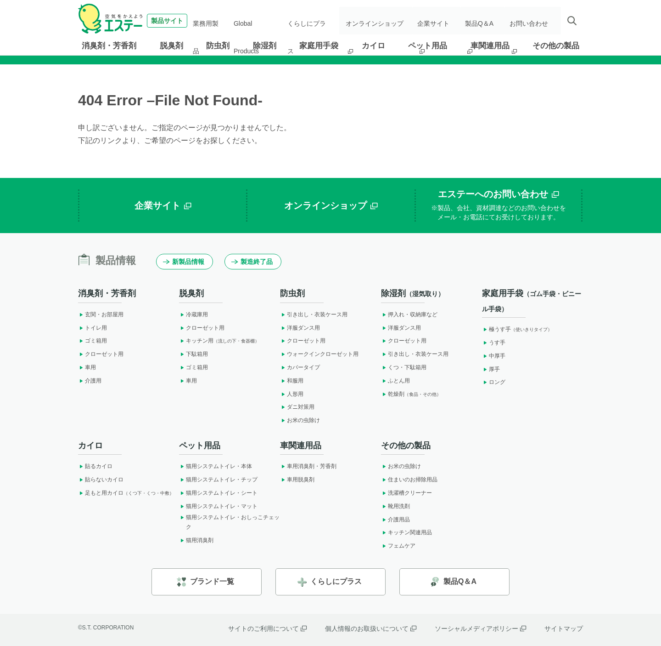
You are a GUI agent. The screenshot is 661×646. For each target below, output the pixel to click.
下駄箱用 (193, 354)
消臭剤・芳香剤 (109, 45)
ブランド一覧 (205, 582)
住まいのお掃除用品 (409, 479)
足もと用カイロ (126, 493)
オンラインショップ (381, 20)
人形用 (291, 394)
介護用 (89, 380)
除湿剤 (264, 45)
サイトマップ (563, 628)
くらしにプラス (313, 20)
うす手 (493, 342)
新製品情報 (183, 261)
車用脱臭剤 (297, 479)
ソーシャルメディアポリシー (480, 628)
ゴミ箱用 (92, 340)
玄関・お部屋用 (100, 314)
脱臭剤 (171, 45)
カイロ (373, 45)
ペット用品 (427, 45)
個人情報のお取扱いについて (370, 628)
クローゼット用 (100, 354)
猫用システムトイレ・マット (218, 506)
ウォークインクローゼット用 (319, 354)
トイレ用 (92, 328)
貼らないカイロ (100, 479)
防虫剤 (218, 45)
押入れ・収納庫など (409, 314)
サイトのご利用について (267, 628)
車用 (87, 367)
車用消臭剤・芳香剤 (308, 466)
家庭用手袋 (318, 45)
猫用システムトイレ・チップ (218, 479)
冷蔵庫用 (193, 314)
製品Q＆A (484, 20)
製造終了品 (252, 261)
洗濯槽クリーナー (406, 493)
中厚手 (493, 356)
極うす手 (517, 329)
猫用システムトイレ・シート (218, 493)
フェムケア (398, 546)
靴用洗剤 (395, 506)
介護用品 (395, 519)
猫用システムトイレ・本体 (215, 466)
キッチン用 (219, 340)
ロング (493, 382)
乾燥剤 (411, 394)
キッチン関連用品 (406, 532)
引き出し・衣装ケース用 (313, 314)
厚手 (491, 369)
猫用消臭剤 (196, 540)
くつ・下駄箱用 (403, 367)
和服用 (291, 380)
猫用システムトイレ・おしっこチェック (229, 522)
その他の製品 (555, 45)
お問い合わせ (532, 20)
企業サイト (440, 20)
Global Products (262, 20)
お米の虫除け (300, 420)
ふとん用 (395, 380)
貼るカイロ (95, 466)
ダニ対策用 (297, 407)
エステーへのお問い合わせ (498, 205)
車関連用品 (490, 45)
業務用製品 (216, 20)
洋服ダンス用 (300, 328)
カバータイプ (300, 367)
